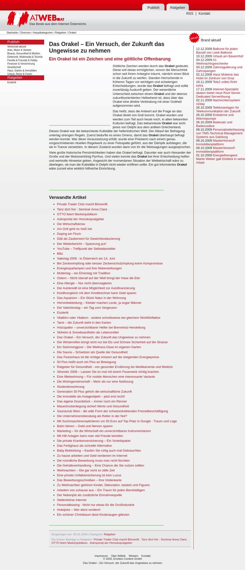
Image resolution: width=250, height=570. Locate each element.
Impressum (101, 555)
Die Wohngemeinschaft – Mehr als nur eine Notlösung (95, 381)
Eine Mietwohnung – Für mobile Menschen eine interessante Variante (106, 376)
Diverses (25, 32)
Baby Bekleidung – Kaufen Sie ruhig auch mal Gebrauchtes (99, 450)
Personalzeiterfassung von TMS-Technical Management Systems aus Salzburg (220, 133)
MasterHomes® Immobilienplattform (215, 142)
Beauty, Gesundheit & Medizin (23, 53)
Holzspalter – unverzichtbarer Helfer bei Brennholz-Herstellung (101, 327)
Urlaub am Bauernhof (228, 56)
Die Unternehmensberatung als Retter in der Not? (92, 416)
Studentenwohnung (71, 386)
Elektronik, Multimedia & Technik (25, 57)
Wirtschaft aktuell (16, 46)
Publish (153, 7)
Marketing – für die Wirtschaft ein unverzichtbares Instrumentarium (104, 431)
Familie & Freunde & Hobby (22, 60)
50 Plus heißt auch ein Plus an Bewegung (86, 362)
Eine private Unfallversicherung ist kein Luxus (89, 475)
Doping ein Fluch (69, 234)
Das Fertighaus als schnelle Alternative (84, 445)
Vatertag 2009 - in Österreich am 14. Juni (86, 258)
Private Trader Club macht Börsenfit (82, 204)
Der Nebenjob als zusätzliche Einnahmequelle (89, 495)
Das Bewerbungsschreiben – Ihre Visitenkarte (89, 480)
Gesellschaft (14, 67)
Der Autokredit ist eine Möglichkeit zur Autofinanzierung (96, 288)
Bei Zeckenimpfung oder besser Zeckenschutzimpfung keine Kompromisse (110, 263)
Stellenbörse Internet (72, 500)
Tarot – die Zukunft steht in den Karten (84, 322)
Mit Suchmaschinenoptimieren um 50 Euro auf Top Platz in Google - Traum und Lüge (117, 421)
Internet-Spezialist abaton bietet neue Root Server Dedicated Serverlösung (218, 92)
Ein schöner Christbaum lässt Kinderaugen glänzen (93, 514)
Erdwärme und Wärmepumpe (215, 116)
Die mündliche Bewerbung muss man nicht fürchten (93, 460)
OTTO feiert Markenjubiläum (77, 214)
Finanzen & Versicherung (21, 63)
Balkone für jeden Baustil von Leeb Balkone (217, 50)
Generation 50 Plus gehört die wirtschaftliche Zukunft (94, 391)
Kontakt (204, 13)
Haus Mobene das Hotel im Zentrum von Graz (217, 76)
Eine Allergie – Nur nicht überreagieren (84, 283)
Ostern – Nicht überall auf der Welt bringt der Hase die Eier (98, 278)
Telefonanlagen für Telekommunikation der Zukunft (218, 109)
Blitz (60, 253)
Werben (133, 555)
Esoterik (11, 82)
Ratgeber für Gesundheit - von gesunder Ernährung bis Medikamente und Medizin (115, 367)
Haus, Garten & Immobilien (22, 70)
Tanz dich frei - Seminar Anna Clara (82, 209)
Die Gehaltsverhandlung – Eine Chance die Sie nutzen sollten (100, 465)
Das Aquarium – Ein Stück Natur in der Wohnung (91, 298)
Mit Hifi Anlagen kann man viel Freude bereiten (90, 436)
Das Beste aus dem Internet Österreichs (57, 24)
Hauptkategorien (43, 32)
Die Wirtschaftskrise (71, 224)
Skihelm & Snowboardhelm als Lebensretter (88, 332)
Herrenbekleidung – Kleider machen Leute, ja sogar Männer (99, 303)
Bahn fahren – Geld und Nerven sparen (85, 426)
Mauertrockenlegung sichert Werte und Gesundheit (93, 406)
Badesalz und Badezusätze (214, 124)
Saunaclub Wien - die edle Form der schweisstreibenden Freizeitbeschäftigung (112, 411)
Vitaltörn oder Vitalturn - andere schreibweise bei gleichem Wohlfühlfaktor (109, 317)
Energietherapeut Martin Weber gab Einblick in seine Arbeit (220, 158)
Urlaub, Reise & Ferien (19, 74)
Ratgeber (177, 7)
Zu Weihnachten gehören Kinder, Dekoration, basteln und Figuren (103, 485)
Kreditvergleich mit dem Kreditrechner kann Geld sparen (97, 293)
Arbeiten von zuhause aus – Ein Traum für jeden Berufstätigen (101, 490)
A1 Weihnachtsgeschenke (212, 61)
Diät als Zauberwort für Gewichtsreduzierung (88, 238)
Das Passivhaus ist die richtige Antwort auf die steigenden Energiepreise (108, 357)
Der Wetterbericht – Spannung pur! (81, 244)
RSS (189, 13)
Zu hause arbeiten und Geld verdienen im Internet (92, 455)
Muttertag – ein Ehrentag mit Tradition (84, 273)
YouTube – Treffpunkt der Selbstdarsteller (86, 249)
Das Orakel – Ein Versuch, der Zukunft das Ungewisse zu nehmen (104, 337)
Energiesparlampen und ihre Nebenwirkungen (89, 268)
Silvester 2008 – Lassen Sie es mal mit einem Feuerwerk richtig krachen (108, 372)
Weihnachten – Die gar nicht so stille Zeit (86, 470)
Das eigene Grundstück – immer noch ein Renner (92, 401)
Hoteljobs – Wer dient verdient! (79, 510)
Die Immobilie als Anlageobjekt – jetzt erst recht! (91, 396)
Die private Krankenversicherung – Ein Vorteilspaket (94, 441)
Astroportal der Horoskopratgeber (80, 219)
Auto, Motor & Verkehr (19, 50)
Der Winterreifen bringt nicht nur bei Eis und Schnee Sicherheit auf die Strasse (112, 342)
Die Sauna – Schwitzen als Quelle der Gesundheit (92, 352)
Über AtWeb (118, 555)
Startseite (12, 32)
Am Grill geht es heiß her (74, 229)
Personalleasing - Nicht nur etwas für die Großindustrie (96, 505)
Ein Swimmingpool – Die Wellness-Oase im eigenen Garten (99, 347)
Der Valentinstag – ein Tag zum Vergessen (87, 307)
